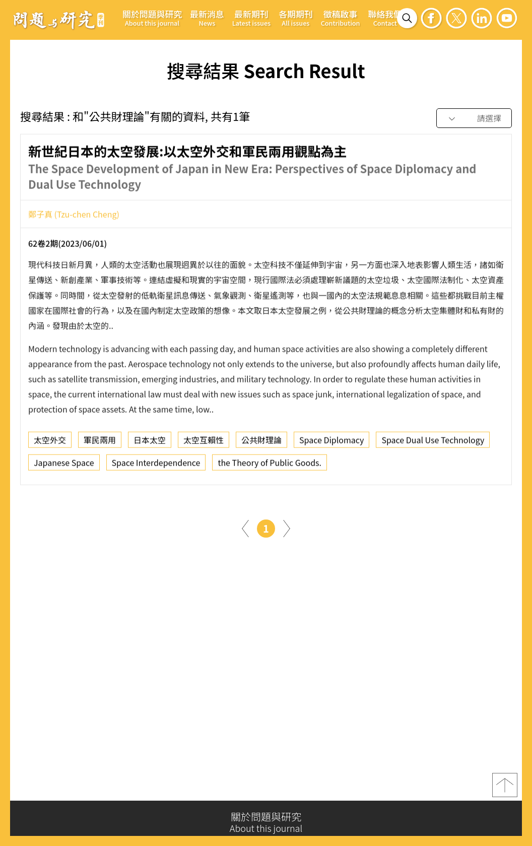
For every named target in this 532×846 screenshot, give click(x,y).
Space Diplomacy (331, 443)
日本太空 (150, 443)
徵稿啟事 (340, 18)
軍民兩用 (100, 443)
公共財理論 (261, 443)
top (504, 788)
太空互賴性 (203, 443)
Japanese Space (64, 466)
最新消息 (207, 18)
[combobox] (474, 118)
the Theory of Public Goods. (269, 466)
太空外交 (50, 443)
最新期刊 (251, 18)
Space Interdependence (156, 466)
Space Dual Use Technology (432, 443)
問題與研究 (59, 19)
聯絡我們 (385, 18)
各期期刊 (296, 18)
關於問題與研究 (152, 18)
